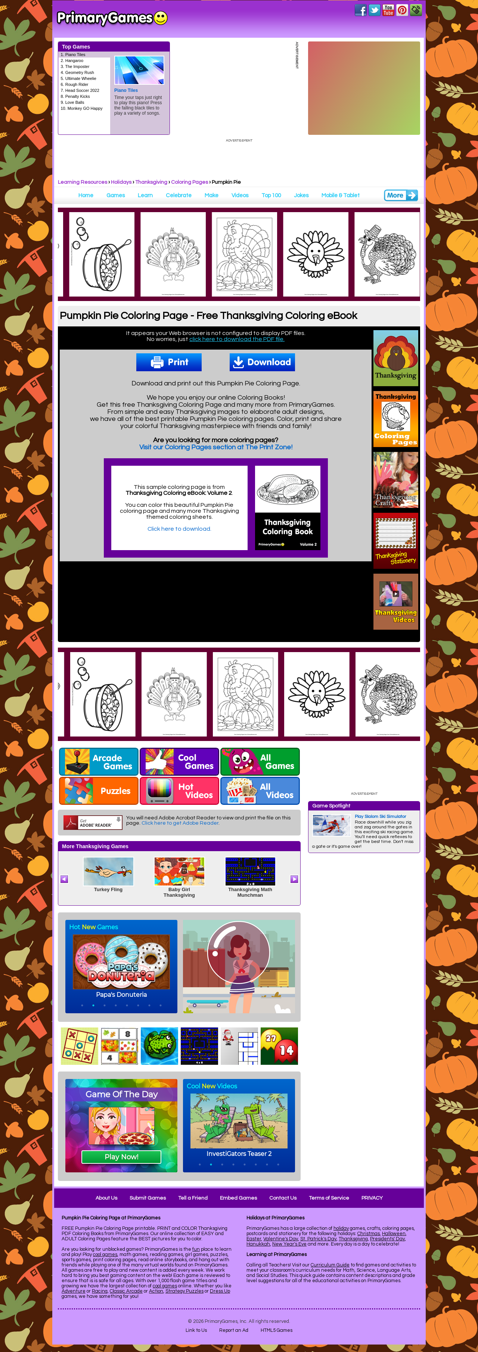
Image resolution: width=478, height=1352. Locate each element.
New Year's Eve (289, 1244)
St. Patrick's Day (318, 1238)
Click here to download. (179, 529)
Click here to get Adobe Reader (180, 823)
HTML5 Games (276, 1330)
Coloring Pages (189, 182)
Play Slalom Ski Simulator (380, 816)
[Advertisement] (364, 971)
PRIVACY (372, 1198)
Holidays (121, 182)
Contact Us (283, 1198)
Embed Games (238, 1198)
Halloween (394, 1233)
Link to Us (196, 1330)
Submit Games (148, 1198)
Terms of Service (329, 1198)
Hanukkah (258, 1244)
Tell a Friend (193, 1198)
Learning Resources (82, 182)
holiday (341, 1228)
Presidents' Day (387, 1238)
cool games (105, 1254)
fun (196, 1249)
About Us (106, 1198)
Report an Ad (233, 1330)
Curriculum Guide (330, 1265)
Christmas (368, 1233)
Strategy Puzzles (184, 1291)
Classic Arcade (126, 1291)
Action (156, 1291)
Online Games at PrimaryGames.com (112, 19)
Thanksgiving (151, 182)
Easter (253, 1238)
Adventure (74, 1291)
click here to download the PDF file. (237, 339)
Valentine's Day (280, 1238)
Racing (100, 1291)
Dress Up (220, 1291)
